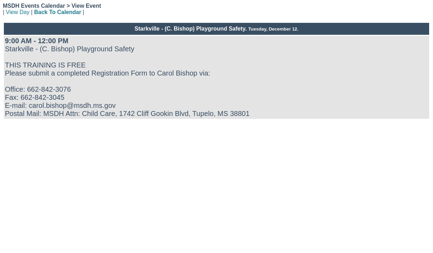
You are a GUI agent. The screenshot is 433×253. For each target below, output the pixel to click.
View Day (18, 12)
